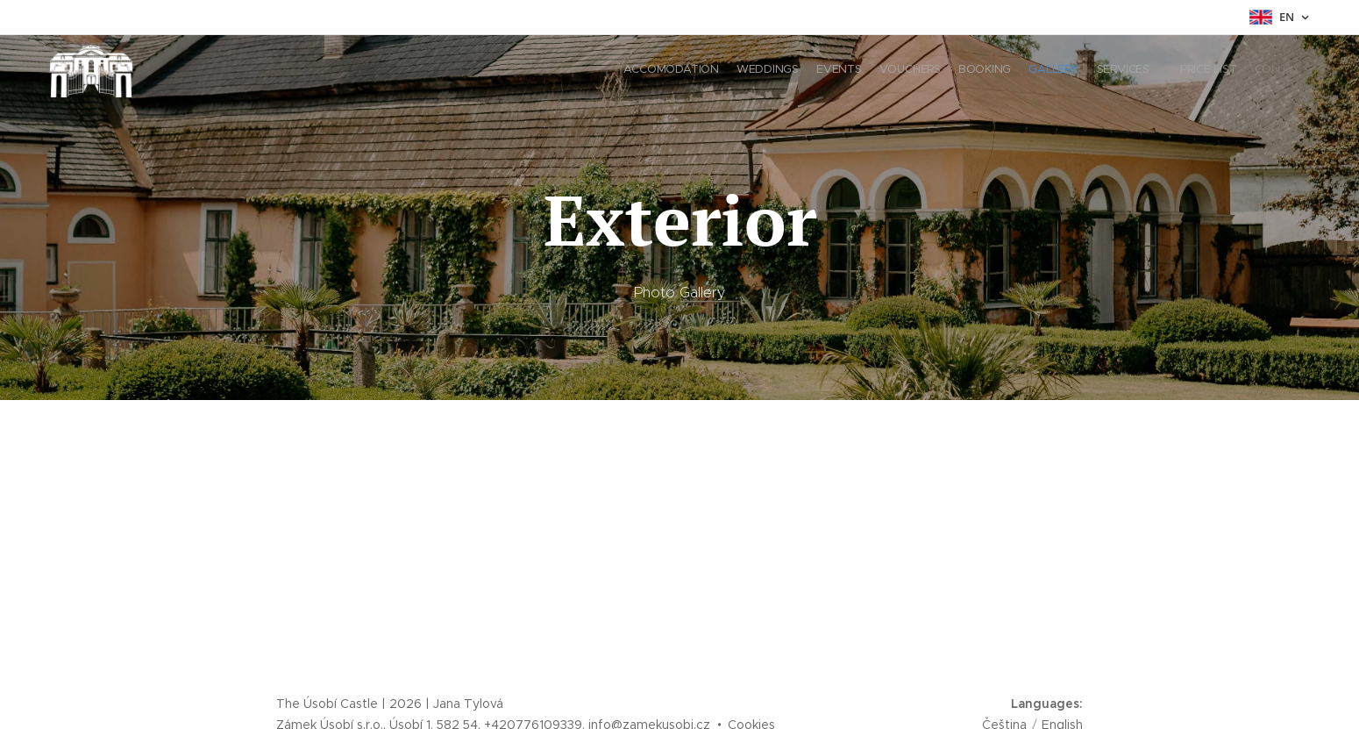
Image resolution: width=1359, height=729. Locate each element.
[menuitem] (1159, 71)
